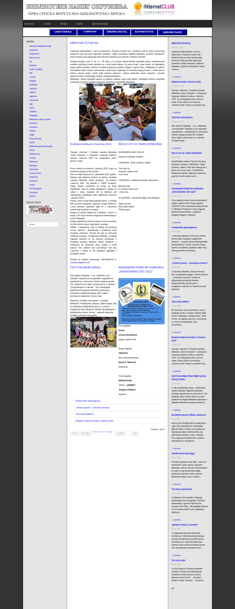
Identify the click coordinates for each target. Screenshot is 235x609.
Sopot (30, 150)
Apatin (31, 142)
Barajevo (32, 165)
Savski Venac (34, 173)
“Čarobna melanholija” (182, 483)
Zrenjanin (32, 127)
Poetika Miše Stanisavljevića (87, 401)
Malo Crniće (33, 58)
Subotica (32, 123)
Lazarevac (32, 100)
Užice (30, 108)
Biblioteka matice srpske (38, 119)
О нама (46, 24)
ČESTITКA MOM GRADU (85, 267)
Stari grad (32, 169)
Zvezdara (32, 192)
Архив (79, 24)
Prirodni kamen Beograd (182, 600)
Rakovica (32, 162)
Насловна (28, 24)
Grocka (31, 158)
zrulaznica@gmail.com (80, 262)
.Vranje (31, 77)
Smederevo (33, 54)
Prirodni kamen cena (180, 595)
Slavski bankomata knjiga (183, 447)
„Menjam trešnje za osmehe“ (185, 516)
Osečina (32, 88)
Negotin (31, 81)
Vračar (31, 185)
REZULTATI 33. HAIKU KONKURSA (140, 144)
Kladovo (31, 65)
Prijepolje (32, 115)
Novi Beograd (34, 188)
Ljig (29, 104)
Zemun (31, 196)
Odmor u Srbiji (178, 603)
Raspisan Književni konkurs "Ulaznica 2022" (94, 421)
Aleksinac (32, 50)
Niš (29, 73)
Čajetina (32, 111)
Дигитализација (99, 24)
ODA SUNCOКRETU (84, 415)
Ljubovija (32, 85)
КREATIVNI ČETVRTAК (84, 43)
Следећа (120, 433)
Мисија (62, 24)
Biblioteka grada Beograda (39, 146)
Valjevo (31, 92)
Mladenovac (33, 154)
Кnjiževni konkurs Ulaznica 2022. (91, 144)
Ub (29, 62)
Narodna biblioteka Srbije (39, 46)
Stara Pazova (34, 139)
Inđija (30, 135)
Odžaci (31, 131)
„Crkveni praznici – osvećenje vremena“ (92, 408)
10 (111, 432)
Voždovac (32, 177)
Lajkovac (32, 96)
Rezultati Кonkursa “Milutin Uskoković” (189, 409)
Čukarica (32, 181)
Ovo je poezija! (179, 551)
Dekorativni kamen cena (182, 597)
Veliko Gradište (35, 69)
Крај (134, 433)
